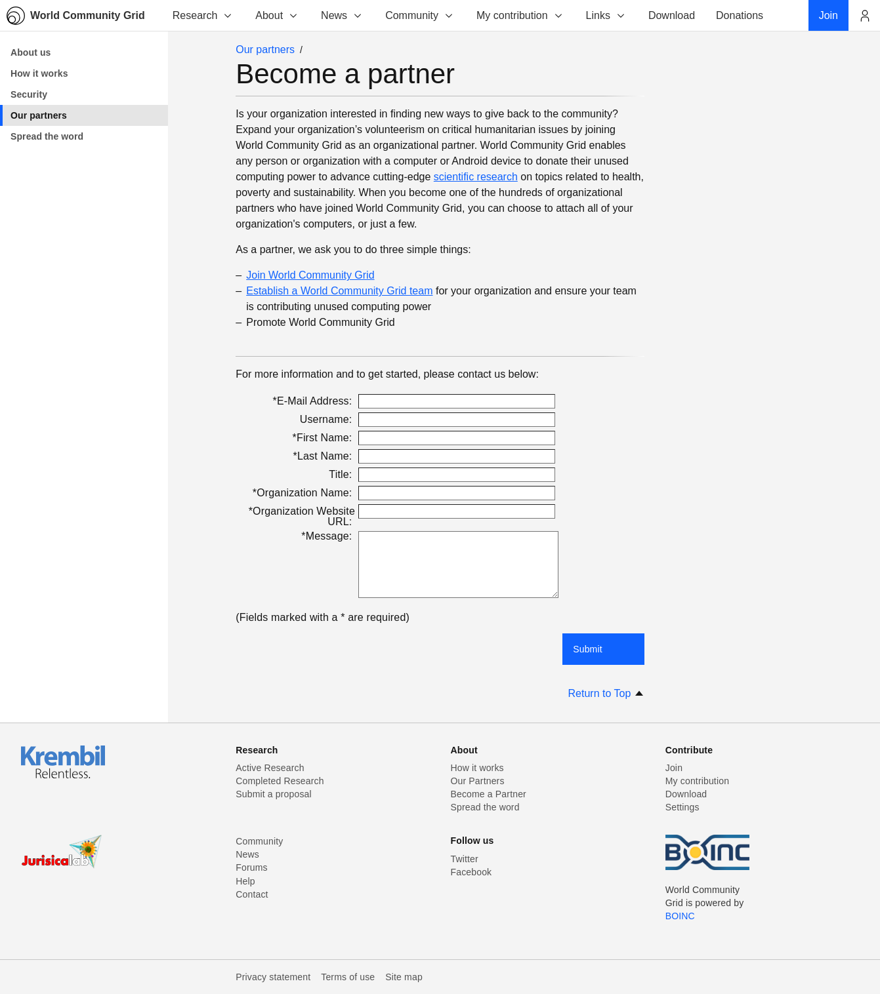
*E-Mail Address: (314, 401)
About (277, 15)
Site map (404, 977)
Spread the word (485, 807)
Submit (587, 649)
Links (606, 15)
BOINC (680, 916)
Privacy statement (273, 977)
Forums (251, 867)
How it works (477, 768)
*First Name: (324, 437)
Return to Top (606, 693)
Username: (327, 419)
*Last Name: (324, 456)
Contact (252, 894)
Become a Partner (488, 794)
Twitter (464, 859)
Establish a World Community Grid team (339, 290)
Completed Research (280, 781)
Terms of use (348, 977)
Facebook (471, 872)
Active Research (270, 768)
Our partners (265, 49)
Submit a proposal (274, 794)
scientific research (476, 176)
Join (673, 768)
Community (419, 15)
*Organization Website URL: (302, 516)
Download (686, 794)
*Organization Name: (304, 492)
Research (203, 15)
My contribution (520, 15)
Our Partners (478, 781)
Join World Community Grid (310, 275)
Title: (342, 474)
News (342, 15)
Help (245, 881)
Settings (682, 807)
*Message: (328, 536)
